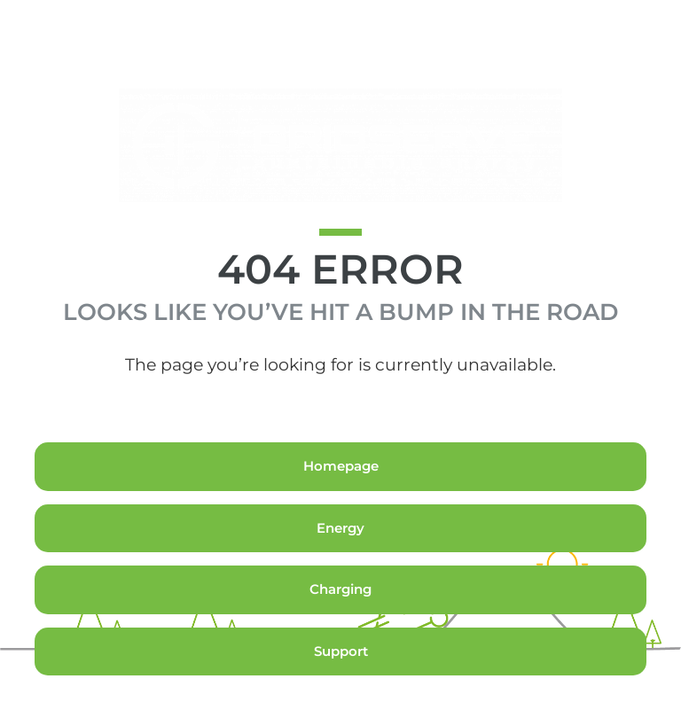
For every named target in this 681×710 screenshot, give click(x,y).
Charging (340, 623)
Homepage (341, 500)
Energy (340, 562)
